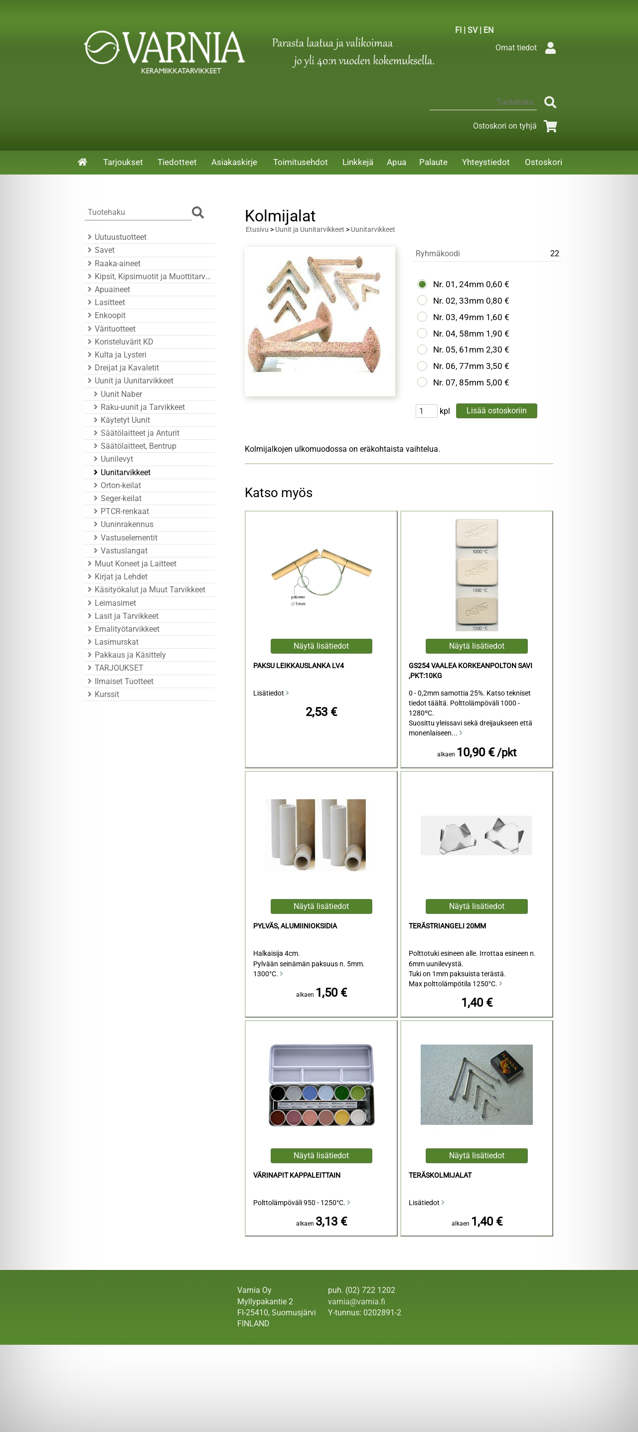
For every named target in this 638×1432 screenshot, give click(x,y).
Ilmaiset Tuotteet (119, 681)
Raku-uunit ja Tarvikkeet (138, 407)
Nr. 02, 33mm (458, 301)
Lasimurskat (112, 642)
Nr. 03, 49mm (458, 317)
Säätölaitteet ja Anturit (135, 433)
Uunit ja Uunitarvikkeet (129, 380)
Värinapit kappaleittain (296, 1175)
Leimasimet (110, 603)
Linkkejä (357, 162)
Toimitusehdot (300, 162)
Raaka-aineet (113, 263)
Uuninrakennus (122, 524)
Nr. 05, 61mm (458, 350)
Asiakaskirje (234, 162)
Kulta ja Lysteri (116, 354)
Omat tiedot (528, 47)
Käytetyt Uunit (120, 420)
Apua (396, 162)
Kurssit (102, 694)
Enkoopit (105, 315)
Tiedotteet (177, 162)
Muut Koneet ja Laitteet (130, 563)
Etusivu (257, 229)
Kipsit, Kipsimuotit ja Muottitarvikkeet (148, 276)
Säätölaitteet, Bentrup (133, 446)
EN (488, 30)
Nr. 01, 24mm (458, 284)
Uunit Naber (116, 394)
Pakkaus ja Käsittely (125, 655)
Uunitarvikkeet (121, 472)
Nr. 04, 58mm (458, 334)
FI (458, 30)
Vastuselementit (124, 537)
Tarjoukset (123, 162)
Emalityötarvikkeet (122, 629)
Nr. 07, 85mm (458, 382)
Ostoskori (543, 162)
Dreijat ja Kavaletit (122, 367)
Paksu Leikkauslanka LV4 (298, 666)
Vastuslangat (119, 550)
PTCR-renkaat (120, 511)
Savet (100, 250)
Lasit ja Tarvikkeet (122, 616)
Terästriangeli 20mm (447, 926)
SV (473, 30)
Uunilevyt (112, 459)
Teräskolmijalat (440, 1175)
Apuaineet (107, 289)
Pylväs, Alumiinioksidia (295, 926)
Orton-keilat (116, 485)
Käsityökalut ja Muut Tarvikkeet (145, 589)
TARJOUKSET (114, 668)
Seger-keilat (116, 498)
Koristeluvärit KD (119, 342)
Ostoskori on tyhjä (517, 126)
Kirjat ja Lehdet (116, 576)
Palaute (433, 162)
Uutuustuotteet (116, 237)
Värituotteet (110, 329)
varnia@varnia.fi (356, 1301)
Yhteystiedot (486, 162)
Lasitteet (105, 302)
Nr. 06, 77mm (458, 366)
